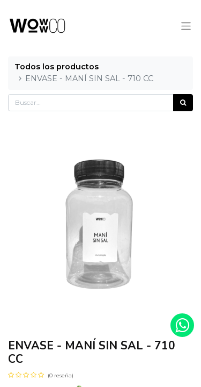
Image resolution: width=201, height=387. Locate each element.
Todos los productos (56, 66)
